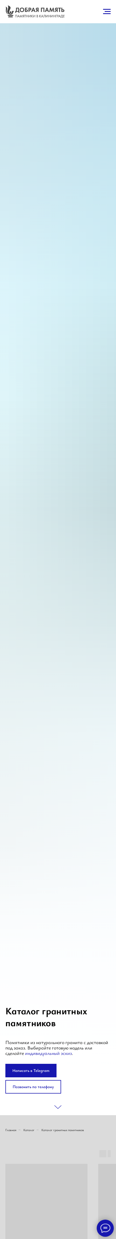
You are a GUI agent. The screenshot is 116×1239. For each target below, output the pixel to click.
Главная (10, 1130)
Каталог (28, 1130)
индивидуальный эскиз (48, 1053)
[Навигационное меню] (107, 11)
